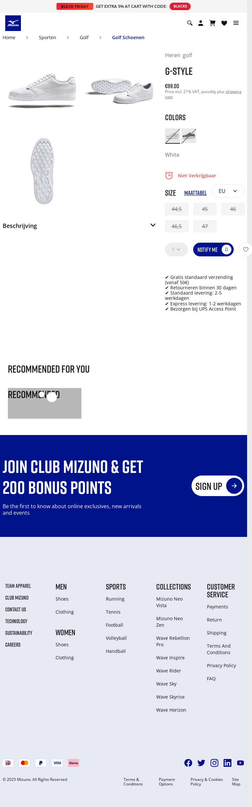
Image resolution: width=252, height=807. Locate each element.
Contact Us (15, 609)
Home (9, 37)
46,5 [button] (177, 226)
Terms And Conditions (219, 649)
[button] (80, 227)
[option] (172, 135)
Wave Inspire (170, 657)
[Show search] (190, 23)
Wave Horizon (171, 710)
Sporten (47, 37)
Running (115, 599)
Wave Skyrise (170, 697)
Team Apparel (18, 586)
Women (65, 632)
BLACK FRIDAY (75, 6)
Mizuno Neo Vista (169, 602)
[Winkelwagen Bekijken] (212, 23)
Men (61, 586)
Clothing (65, 612)
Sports (116, 586)
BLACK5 (180, 6)
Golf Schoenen (128, 37)
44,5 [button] (177, 209)
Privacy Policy (221, 665)
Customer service (221, 590)
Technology (16, 621)
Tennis (113, 612)
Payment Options (167, 781)
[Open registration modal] (201, 23)
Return (214, 620)
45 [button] (205, 209)
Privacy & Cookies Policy (207, 781)
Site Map (236, 781)
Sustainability (18, 633)
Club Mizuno (16, 597)
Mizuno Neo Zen (169, 621)
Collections (173, 586)
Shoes (62, 599)
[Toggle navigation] (236, 23)
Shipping (217, 633)
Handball (116, 651)
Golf (84, 37)
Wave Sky (166, 684)
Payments (217, 607)
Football (114, 625)
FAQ (211, 678)
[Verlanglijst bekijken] (224, 23)
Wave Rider (168, 671)
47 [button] (205, 226)
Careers (13, 644)
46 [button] (233, 209)
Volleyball (116, 638)
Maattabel (195, 192)
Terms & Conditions (133, 781)
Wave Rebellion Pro (173, 641)
